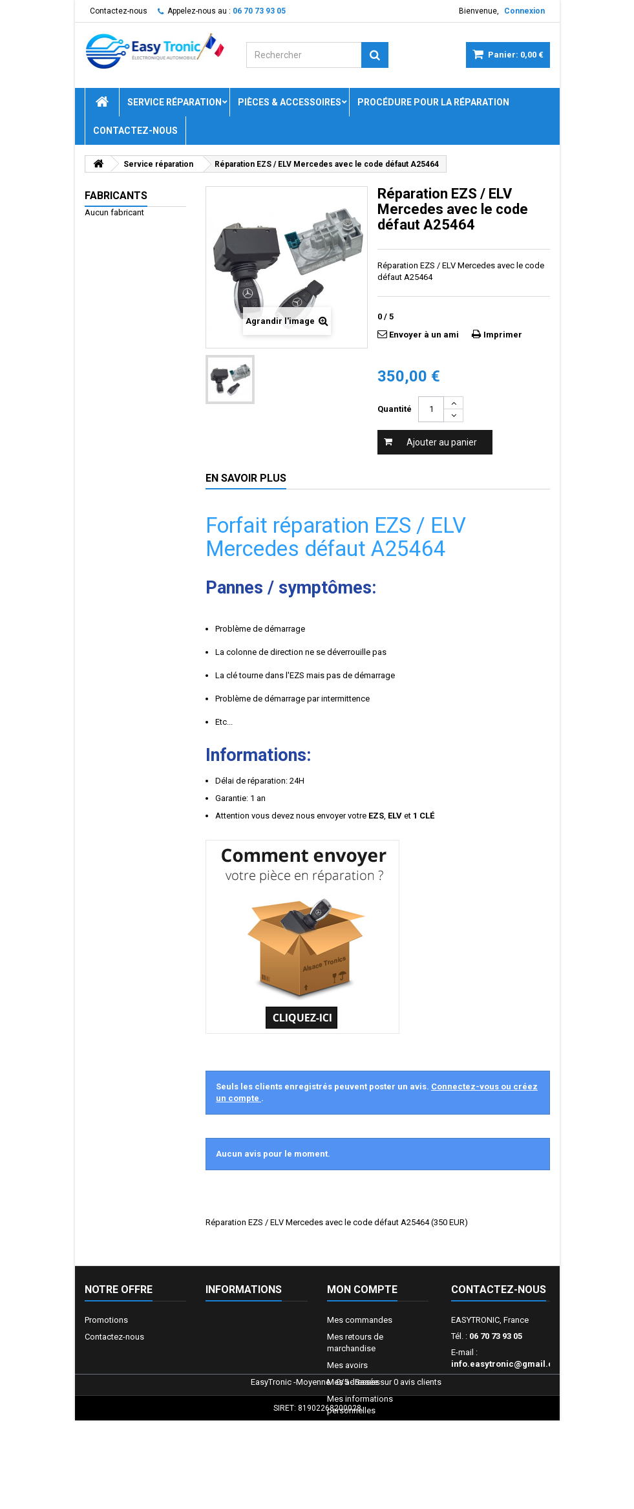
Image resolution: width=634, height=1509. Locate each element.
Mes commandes (359, 1320)
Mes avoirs (347, 1365)
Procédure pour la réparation (433, 102)
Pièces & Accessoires (289, 102)
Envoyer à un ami (424, 334)
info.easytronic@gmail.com (508, 1364)
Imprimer (502, 334)
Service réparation (174, 102)
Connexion (524, 11)
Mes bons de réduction (370, 1427)
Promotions (106, 1320)
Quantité (394, 409)
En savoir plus (246, 478)
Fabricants (116, 195)
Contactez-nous (118, 11)
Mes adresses (353, 1382)
